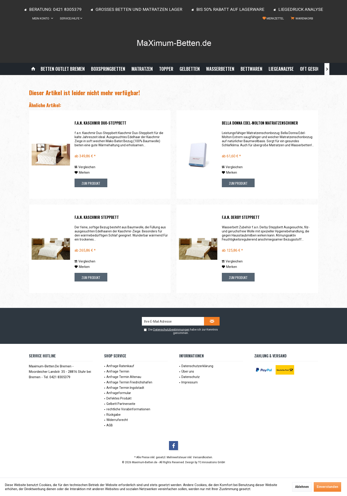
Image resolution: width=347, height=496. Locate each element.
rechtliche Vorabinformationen (128, 409)
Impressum (189, 382)
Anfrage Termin (117, 371)
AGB (109, 425)
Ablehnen (302, 487)
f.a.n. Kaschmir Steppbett (97, 217)
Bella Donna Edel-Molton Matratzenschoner (260, 123)
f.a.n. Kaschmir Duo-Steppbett (100, 123)
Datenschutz (190, 377)
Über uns (187, 371)
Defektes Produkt (118, 398)
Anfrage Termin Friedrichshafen (129, 382)
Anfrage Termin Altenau (123, 377)
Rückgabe (113, 414)
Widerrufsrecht (117, 420)
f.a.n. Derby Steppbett (241, 217)
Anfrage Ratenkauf (120, 366)
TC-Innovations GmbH (211, 462)
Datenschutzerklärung (197, 366)
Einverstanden (327, 487)
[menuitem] (302, 18)
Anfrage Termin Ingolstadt (125, 388)
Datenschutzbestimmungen (171, 329)
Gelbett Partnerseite (120, 404)
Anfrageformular (118, 393)
